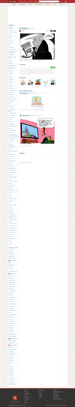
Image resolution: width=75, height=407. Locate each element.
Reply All (10, 187)
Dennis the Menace (12, 90)
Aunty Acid (10, 43)
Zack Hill (10, 243)
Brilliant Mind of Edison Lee (12, 68)
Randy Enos (10, 362)
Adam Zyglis (11, 252)
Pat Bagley (10, 351)
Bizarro (10, 59)
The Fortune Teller (12, 223)
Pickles (9, 179)
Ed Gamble (10, 293)
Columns (40, 395)
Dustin (9, 103)
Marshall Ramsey (12, 336)
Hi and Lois (10, 132)
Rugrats (10, 196)
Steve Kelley (11, 373)
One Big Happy (11, 170)
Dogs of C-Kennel (12, 99)
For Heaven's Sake (12, 113)
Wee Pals (10, 234)
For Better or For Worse (12, 110)
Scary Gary (10, 200)
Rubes (9, 194)
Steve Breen (11, 371)
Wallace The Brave (12, 232)
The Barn (10, 221)
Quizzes (40, 397)
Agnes (9, 34)
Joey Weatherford (12, 314)
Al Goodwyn (11, 254)
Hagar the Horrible (12, 126)
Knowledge (47, 4)
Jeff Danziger (11, 306)
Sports (61, 4)
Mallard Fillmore (12, 146)
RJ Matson (10, 360)
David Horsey (11, 284)
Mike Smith (10, 347)
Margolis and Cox (12, 334)
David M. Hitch (11, 286)
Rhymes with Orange (13, 190)
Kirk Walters (11, 327)
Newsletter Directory (57, 398)
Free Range (10, 117)
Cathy (9, 75)
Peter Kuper (11, 356)
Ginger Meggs (11, 124)
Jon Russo (10, 325)
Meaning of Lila (11, 154)
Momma (10, 158)
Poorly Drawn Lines (12, 181)
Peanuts (10, 174)
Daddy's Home (11, 88)
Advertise (48, 405)
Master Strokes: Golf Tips (12, 151)
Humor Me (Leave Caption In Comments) (13, 135)
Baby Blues (10, 47)
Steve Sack (10, 375)
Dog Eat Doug (11, 97)
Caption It (10, 71)
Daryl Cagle (10, 278)
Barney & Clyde (11, 49)
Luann (9, 142)
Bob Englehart (11, 265)
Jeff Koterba (11, 308)
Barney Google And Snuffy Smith (12, 52)
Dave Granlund (11, 280)
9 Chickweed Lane (12, 32)
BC (9, 45)
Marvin (10, 149)
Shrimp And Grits (12, 205)
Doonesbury (11, 101)
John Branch (11, 317)
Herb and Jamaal (12, 130)
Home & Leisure (38, 4)
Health (30, 4)
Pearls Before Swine (12, 177)
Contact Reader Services (58, 391)
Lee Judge (10, 330)
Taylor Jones (11, 377)
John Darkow (11, 321)
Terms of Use (58, 405)
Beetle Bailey (11, 54)
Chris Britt (10, 269)
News (40, 391)
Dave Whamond (11, 282)
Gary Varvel (10, 301)
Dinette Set (10, 94)
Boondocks (10, 63)
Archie (9, 38)
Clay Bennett (12, 273)
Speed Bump (11, 211)
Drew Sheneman (12, 291)
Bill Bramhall (12, 260)
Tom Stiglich (11, 382)
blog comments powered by (25, 162)
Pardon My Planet (12, 172)
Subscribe (52, 67)
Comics (40, 393)
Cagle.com (40, 60)
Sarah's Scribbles (12, 198)
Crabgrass (10, 77)
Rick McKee (10, 366)
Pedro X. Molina (11, 353)
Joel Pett (10, 312)
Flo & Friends (11, 107)
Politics (54, 4)
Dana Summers (11, 275)
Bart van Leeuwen (12, 258)
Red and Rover (11, 185)
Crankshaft (10, 79)
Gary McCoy (11, 299)
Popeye (10, 183)
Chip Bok (10, 267)
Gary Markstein (11, 297)
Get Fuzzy (10, 121)
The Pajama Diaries (12, 230)
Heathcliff (10, 128)
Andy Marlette (11, 256)
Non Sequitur (11, 166)
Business (14, 4)
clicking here (29, 74)
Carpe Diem (11, 73)
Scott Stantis (11, 369)
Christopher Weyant (12, 271)
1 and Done (10, 30)
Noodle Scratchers (12, 168)
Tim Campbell (11, 379)
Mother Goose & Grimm (11, 161)
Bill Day (10, 262)
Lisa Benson (11, 332)
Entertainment (22, 4)
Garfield (10, 119)
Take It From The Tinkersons (12, 216)
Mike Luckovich (12, 345)
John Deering (11, 323)
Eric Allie (10, 295)
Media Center (55, 397)
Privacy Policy (52, 405)
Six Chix (10, 207)
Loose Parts (11, 140)
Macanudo (10, 144)
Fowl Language (11, 115)
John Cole (10, 319)
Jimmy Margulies (12, 310)
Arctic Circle (11, 40)
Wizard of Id (11, 236)
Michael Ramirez (13, 338)
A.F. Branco (10, 249)
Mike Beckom (11, 343)
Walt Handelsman (12, 384)
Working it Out (11, 238)
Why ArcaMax (56, 395)
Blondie (10, 61)
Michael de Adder (12, 340)
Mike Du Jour (11, 156)
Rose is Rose (11, 192)
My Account (55, 393)
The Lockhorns (11, 225)
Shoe (9, 203)
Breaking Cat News (12, 65)
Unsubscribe (63, 405)
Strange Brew (11, 213)
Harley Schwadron (12, 304)
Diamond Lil (11, 92)
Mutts (9, 164)
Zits (9, 245)
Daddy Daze (11, 86)
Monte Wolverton (12, 349)
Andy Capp (10, 36)
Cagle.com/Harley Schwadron (38, 109)
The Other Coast (12, 227)
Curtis (9, 84)
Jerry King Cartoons (12, 138)
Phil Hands (10, 358)
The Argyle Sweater (12, 219)
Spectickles (10, 209)
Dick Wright (11, 288)
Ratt (9, 364)
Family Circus (11, 105)
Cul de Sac (10, 81)
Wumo (9, 240)
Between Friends (12, 57)
